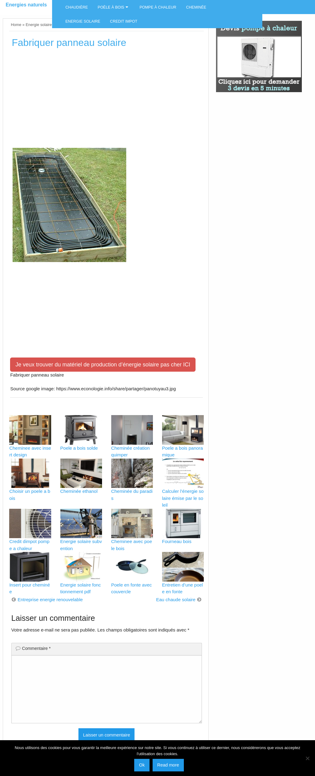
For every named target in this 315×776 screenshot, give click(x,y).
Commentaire (36, 648)
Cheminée (196, 7)
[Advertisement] (106, 100)
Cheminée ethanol (79, 491)
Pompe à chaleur (157, 7)
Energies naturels (26, 4)
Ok (142, 765)
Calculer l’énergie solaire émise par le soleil (183, 498)
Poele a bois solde (79, 448)
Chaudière (76, 7)
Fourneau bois (177, 541)
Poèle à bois (111, 7)
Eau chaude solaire (175, 599)
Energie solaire (82, 21)
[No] (307, 758)
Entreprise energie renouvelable (50, 599)
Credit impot (123, 21)
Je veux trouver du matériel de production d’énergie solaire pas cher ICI (102, 365)
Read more (168, 765)
